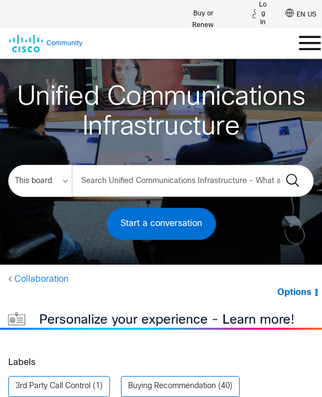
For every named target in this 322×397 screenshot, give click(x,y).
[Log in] (259, 14)
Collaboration (41, 279)
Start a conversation (161, 223)
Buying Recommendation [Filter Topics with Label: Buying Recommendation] (172, 373)
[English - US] (301, 14)
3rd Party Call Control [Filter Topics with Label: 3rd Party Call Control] (53, 373)
